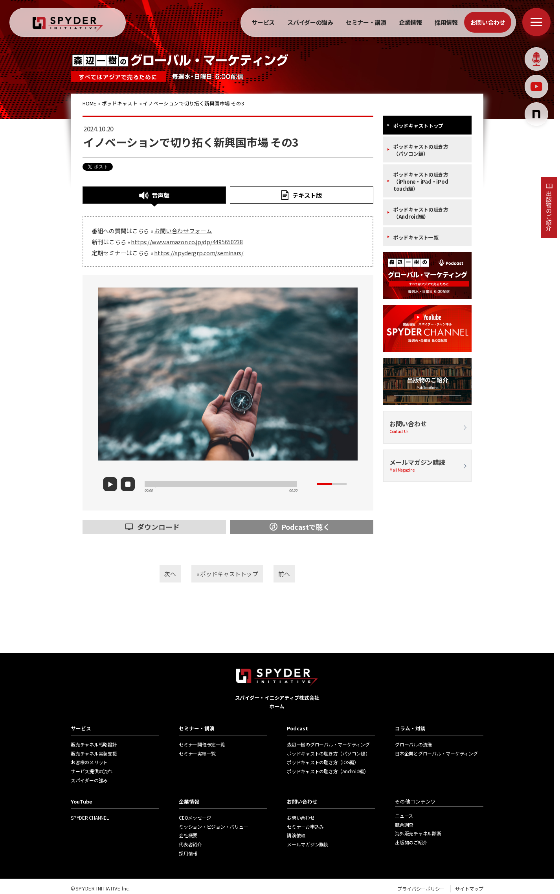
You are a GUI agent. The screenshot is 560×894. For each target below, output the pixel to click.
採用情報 (446, 22)
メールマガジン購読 (427, 465)
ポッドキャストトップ (418, 125)
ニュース (404, 815)
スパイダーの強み (310, 22)
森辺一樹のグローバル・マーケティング (328, 744)
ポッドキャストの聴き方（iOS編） (323, 762)
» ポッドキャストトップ (227, 572)
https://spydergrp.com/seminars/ (198, 253)
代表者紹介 (190, 844)
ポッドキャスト (120, 103)
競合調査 (404, 824)
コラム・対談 (410, 728)
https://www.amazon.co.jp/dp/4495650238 (186, 242)
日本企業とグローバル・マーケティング (436, 753)
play (114, 484)
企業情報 (410, 22)
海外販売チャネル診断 (418, 833)
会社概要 (188, 835)
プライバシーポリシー (420, 888)
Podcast (297, 728)
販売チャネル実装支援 (94, 753)
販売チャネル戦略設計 (94, 744)
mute (310, 484)
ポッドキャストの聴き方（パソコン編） (420, 150)
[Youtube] (536, 86)
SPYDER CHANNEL (90, 817)
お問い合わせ (487, 22)
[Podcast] (536, 59)
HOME (90, 103)
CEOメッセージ (195, 817)
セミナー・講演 (366, 22)
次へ (159, 572)
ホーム (277, 706)
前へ (294, 572)
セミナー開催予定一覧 (202, 744)
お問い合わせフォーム (183, 231)
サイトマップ (469, 888)
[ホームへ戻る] (68, 24)
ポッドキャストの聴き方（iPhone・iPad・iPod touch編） (420, 181)
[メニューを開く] (536, 22)
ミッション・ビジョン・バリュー (213, 826)
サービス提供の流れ (91, 771)
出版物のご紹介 (549, 210)
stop (130, 484)
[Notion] (536, 114)
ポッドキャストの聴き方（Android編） (420, 213)
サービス (263, 22)
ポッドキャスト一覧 (415, 237)
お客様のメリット (89, 762)
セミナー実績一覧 (197, 753)
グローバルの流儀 (413, 744)
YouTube (81, 801)
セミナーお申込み (305, 826)
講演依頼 (296, 835)
